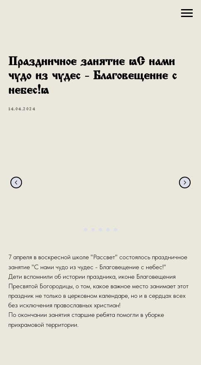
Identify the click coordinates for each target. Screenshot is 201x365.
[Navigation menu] (187, 13)
